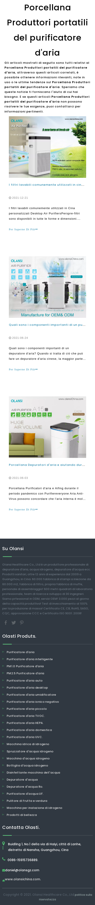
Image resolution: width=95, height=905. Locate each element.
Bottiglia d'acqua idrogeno (27, 765)
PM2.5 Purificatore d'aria (25, 673)
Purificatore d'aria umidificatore (31, 695)
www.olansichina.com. (23, 879)
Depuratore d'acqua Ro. (25, 787)
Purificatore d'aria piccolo (27, 709)
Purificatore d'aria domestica (29, 730)
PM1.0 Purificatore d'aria (25, 666)
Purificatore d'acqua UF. (25, 794)
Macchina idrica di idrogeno (28, 744)
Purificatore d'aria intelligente (30, 659)
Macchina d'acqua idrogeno (28, 758)
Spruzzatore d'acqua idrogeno (30, 751)
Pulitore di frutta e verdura (27, 801)
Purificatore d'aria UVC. (25, 737)
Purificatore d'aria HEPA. (25, 723)
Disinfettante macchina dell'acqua (33, 772)
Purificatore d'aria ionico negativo (33, 702)
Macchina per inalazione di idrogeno (34, 808)
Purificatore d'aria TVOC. (26, 716)
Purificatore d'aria (21, 652)
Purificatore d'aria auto (25, 680)
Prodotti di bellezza (22, 815)
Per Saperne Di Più (23, 229)
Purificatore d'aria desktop (27, 688)
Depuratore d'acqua (22, 780)
